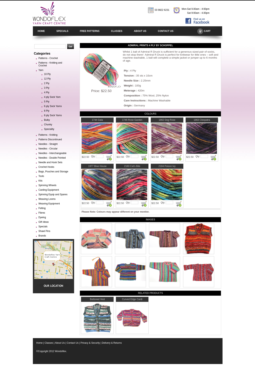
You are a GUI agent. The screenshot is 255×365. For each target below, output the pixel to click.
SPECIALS (62, 31)
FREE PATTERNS (89, 31)
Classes (49, 342)
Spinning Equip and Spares (52, 194)
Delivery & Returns (112, 342)
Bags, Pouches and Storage (53, 171)
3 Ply (46, 87)
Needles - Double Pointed (52, 157)
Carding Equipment (48, 189)
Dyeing (42, 217)
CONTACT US (166, 31)
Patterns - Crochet (48, 58)
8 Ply (46, 110)
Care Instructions (135, 100)
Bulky (47, 120)
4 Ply (46, 92)
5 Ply (46, 101)
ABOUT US (140, 31)
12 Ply (47, 78)
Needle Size (131, 80)
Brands (42, 235)
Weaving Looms (47, 199)
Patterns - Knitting (47, 134)
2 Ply (46, 83)
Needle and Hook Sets (50, 162)
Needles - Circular (48, 148)
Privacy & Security (90, 342)
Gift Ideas (43, 222)
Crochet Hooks (46, 167)
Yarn (40, 70)
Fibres (41, 212)
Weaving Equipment (49, 203)
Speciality (49, 129)
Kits (40, 180)
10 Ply (47, 74)
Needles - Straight (48, 144)
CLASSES (116, 31)
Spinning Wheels (47, 185)
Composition (132, 95)
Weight (128, 85)
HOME (41, 31)
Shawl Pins (44, 231)
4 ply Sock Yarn (52, 97)
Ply (126, 70)
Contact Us (72, 342)
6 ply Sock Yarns (53, 106)
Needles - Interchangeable (52, 153)
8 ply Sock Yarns (53, 115)
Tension (129, 75)
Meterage (129, 90)
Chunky (48, 124)
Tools (41, 176)
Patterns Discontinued (50, 139)
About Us (60, 342)
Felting (42, 208)
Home (39, 342)
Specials (42, 226)
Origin (127, 105)
